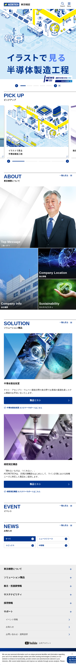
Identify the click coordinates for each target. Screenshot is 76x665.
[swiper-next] (67, 161)
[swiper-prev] (8, 161)
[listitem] (23, 407)
